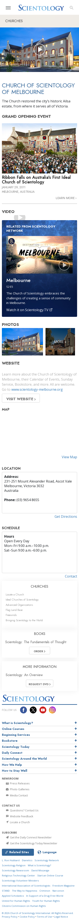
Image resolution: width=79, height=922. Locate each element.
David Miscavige (40, 870)
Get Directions (66, 516)
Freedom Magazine (63, 885)
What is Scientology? (17, 723)
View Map (69, 457)
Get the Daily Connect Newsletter (28, 837)
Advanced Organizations (19, 605)
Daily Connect (12, 753)
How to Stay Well (14, 771)
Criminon (44, 890)
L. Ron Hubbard (11, 860)
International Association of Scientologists (26, 885)
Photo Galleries (17, 789)
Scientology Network (47, 860)
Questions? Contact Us (22, 810)
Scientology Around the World (24, 759)
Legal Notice (61, 916)
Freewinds (11, 615)
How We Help (12, 765)
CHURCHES (39, 586)
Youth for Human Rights (46, 900)
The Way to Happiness (24, 890)
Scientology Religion (13, 865)
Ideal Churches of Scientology (22, 600)
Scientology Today (15, 747)
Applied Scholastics (13, 895)
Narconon (58, 890)
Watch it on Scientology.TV (29, 310)
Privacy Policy (9, 916)
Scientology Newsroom (15, 870)
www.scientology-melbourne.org (37, 389)
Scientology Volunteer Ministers (20, 880)
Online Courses (13, 729)
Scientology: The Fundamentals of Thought (35, 642)
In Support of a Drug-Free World (44, 895)
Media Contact (16, 795)
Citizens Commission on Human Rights (24, 905)
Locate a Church (15, 595)
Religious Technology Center (18, 875)
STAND (6, 890)
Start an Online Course (50, 875)
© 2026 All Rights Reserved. (38, 913)
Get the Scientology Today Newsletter (31, 843)
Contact (71, 576)
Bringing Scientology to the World (24, 620)
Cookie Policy (27, 916)
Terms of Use (44, 916)
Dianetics (27, 860)
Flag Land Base (14, 610)
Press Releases (17, 783)
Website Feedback (19, 816)
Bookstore (9, 741)
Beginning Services (16, 735)
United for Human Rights (16, 900)
